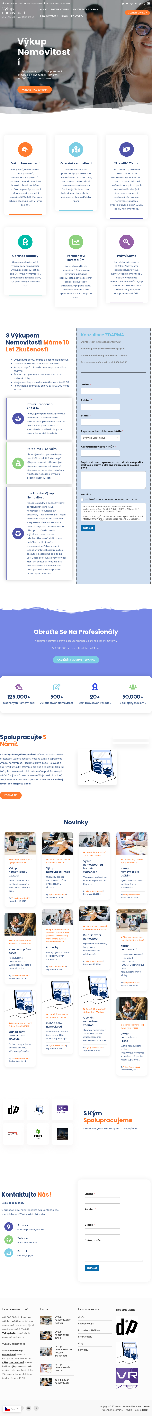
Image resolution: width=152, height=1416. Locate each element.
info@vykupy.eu (33, 3)
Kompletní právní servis (20, 951)
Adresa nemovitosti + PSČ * (98, 446)
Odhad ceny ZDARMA (58, 859)
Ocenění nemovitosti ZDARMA (76, 659)
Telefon (86, 400)
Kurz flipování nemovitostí (92, 936)
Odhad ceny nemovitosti (54, 1024)
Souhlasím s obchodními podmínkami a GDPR (111, 499)
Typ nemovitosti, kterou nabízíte (102, 431)
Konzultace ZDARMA (85, 9)
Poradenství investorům (76, 258)
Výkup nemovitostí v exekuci (18, 871)
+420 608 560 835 (12, 3)
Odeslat (88, 528)
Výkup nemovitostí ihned (58, 870)
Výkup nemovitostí (13, 10)
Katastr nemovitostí (129, 947)
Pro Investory (49, 16)
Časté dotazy (141, 1409)
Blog (64, 16)
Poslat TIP (10, 795)
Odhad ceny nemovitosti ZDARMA (17, 1035)
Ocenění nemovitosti (76, 163)
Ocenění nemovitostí (21, 859)
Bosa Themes (142, 1406)
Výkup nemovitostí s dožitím (130, 871)
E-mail (86, 415)
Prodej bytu (53, 947)
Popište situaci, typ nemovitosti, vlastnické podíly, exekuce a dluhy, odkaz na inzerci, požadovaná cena (112, 465)
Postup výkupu (60, 9)
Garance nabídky (25, 256)
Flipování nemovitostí (96, 926)
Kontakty (77, 16)
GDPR (129, 1409)
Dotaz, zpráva (93, 1240)
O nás (43, 9)
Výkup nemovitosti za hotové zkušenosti (93, 866)
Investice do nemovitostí (95, 929)
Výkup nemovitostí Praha (129, 1037)
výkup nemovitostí (21, 1366)
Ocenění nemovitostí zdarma (91, 1021)
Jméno (86, 384)
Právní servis (126, 256)
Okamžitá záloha (126, 163)
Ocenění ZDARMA (137, 12)
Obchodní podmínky (112, 1409)
